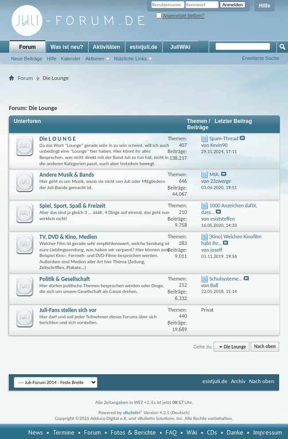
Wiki (192, 432)
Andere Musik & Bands (66, 174)
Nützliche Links (130, 58)
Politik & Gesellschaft (64, 279)
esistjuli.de (143, 47)
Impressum (267, 432)
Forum (27, 47)
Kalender (70, 58)
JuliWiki (180, 47)
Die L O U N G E (57, 138)
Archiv (238, 381)
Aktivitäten (106, 47)
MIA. (215, 174)
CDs (212, 432)
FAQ (171, 432)
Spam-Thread (224, 138)
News (35, 432)
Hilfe (264, 6)
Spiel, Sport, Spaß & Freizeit (72, 205)
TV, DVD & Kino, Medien (68, 236)
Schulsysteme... (226, 279)
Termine (63, 432)
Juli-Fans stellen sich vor (68, 310)
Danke (235, 432)
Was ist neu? (67, 47)
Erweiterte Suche (260, 58)
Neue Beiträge (26, 58)
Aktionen (94, 58)
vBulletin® (133, 412)
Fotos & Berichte (133, 432)
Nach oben (265, 347)
